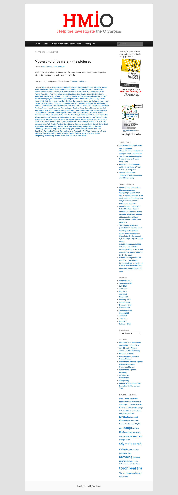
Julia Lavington (66, 108)
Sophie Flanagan (81, 129)
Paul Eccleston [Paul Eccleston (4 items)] (133, 450)
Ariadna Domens (85, 89)
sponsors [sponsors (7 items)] (124, 461)
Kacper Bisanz (90, 108)
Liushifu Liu (71, 113)
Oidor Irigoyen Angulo (57, 122)
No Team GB (124, 375)
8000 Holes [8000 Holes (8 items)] (125, 398)
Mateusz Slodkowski (42, 117)
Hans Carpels (63, 101)
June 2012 (123, 318)
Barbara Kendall (41, 92)
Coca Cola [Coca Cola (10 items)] (125, 407)
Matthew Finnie (65, 117)
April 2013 (123, 294)
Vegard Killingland (49, 133)
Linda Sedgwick (60, 113)
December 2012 (125, 305)
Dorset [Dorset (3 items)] (139, 411)
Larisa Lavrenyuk (100, 110)
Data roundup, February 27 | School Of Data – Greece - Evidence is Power (130, 209)
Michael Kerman (89, 117)
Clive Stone (72, 94)
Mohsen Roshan (80, 119)
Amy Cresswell (95, 87)
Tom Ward (86, 131)
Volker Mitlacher (63, 133)
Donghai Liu (66, 96)
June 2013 (123, 289)
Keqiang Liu (56, 110)
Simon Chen (61, 129)
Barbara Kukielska (54, 92)
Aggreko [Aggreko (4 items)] (122, 402)
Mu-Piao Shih (92, 119)
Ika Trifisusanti (99, 103)
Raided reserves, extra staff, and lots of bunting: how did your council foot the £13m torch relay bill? (130, 217)
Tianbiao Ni (78, 131)
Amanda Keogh (83, 87)
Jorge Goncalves (54, 108)
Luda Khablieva (82, 113)
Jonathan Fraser (41, 108)
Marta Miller (94, 115)
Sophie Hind (92, 129)
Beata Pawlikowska (69, 92)
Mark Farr (74, 115)
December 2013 (125, 281)
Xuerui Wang (49, 136)
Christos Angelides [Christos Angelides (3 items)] (136, 404)
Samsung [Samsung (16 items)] (125, 456)
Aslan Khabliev (97, 89)
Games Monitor (125, 359)
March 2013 (123, 297)
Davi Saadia (81, 94)
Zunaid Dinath (81, 136)
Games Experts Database (129, 356)
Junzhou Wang (78, 108)
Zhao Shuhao (70, 136)
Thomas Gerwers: (66, 131)
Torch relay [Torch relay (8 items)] (125, 473)
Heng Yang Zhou (47, 103)
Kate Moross (39, 110)
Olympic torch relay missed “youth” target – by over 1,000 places (131, 238)
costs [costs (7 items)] (134, 407)
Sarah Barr (68, 126)
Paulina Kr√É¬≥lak (95, 122)
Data (43, 87)
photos (43, 124)
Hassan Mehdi (88, 101)
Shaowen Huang (50, 129)
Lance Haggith (75, 110)
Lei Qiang (50, 113)
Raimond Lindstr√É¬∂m (83, 124)
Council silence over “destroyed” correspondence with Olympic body (130, 175)
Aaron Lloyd (56, 87)
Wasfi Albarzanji (88, 133)
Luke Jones (93, 113)
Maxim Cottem (77, 117)
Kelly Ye (48, 110)
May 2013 (123, 291)
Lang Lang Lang (87, 110)
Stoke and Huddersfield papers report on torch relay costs (131, 252)
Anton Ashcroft (73, 89)
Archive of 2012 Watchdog (129, 351)
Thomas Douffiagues (51, 131)
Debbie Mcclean (92, 94)
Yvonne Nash (60, 136)
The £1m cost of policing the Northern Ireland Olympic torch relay (130, 159)
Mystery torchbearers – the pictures (63, 61)
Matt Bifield (55, 117)
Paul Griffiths (83, 122)
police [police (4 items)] (121, 453)
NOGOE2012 (124, 378)
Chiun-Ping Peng (51, 94)
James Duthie (47, 106)
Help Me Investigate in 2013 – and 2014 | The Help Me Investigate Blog (130, 246)
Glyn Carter (53, 101)
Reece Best (49, 126)
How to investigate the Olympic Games (66, 44)
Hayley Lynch (99, 101)
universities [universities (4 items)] (123, 476)
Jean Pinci (71, 106)
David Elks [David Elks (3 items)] (133, 411)
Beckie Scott (81, 92)
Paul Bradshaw (59, 66)
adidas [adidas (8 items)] (134, 398)
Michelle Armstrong (53, 119)
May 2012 (123, 321)
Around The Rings (126, 353)
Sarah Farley (77, 126)
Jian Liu (79, 106)
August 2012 (124, 313)
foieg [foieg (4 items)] (121, 413)
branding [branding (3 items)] (133, 401)
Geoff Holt (44, 101)
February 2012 (124, 324)
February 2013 (124, 300)
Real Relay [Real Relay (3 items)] (127, 453)
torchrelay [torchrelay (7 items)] (136, 473)
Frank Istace (84, 99)
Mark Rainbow (84, 115)
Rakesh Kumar (98, 124)
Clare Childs (62, 94)
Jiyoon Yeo (96, 106)
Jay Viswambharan (60, 106)
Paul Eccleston (71, 122)
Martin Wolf (104, 115)
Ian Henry (74, 103)
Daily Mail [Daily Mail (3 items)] (122, 411)
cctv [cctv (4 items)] (127, 404)
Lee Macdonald (40, 113)
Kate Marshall (101, 108)
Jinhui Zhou (87, 106)
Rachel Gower (69, 124)
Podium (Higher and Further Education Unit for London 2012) (130, 386)
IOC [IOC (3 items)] (132, 417)
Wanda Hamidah (75, 133)
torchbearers (95, 131)
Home (37, 44)
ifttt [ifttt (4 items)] (129, 417)
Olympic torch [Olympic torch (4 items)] (124, 440)
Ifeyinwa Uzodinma (86, 103)
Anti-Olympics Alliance (128, 348)
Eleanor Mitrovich (78, 96)
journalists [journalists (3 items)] (130, 420)
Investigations (90, 44)
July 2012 (123, 316)
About (46, 44)
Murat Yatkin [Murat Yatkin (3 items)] (128, 432)
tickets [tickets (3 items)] (130, 464)
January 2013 (124, 302)
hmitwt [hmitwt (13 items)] (123, 416)
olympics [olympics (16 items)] (136, 436)
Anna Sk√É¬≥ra (61, 89)
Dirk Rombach (45, 96)
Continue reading (78, 81)
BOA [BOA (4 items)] (128, 402)
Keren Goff (65, 110)
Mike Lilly (64, 119)
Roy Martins (58, 126)
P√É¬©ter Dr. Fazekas (55, 124)
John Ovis (105, 106)
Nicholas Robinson (42, 122)
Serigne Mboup (88, 126)
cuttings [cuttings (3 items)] (140, 408)
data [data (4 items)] (127, 411)
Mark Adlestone (52, 115)
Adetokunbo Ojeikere (69, 87)
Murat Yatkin (102, 119)
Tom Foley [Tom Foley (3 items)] (136, 464)
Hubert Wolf (66, 103)
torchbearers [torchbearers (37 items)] (130, 468)
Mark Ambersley (64, 115)
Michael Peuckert (102, 117)
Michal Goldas (40, 119)
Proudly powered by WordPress (89, 486)
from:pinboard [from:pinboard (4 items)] (128, 413)
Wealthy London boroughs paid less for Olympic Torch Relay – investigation (130, 167)
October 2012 (124, 308)
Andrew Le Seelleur (47, 89)
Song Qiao (70, 129)
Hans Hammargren (75, 101)
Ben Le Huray (92, 92)
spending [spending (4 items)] (136, 457)
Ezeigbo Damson (73, 99)
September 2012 (125, 310)
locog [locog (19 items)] (127, 428)
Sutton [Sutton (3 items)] (131, 461)
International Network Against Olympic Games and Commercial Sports (131, 364)
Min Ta (71, 119)
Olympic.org (124, 380)
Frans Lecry (94, 99)
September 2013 (125, 283)
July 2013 (123, 286)
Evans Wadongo (60, 99)
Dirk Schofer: (56, 96)
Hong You (57, 103)
